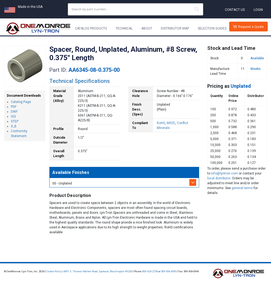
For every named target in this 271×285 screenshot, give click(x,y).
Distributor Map (175, 28)
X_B (14, 126)
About (146, 28)
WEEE (171, 123)
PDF (14, 107)
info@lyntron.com (224, 173)
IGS (13, 116)
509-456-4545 (168, 271)
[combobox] (135, 9)
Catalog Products (91, 28)
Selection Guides (212, 28)
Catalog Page (21, 102)
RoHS (161, 123)
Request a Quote (251, 27)
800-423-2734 (150, 271)
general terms (242, 188)
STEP (14, 121)
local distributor (218, 178)
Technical (124, 28)
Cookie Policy (54, 271)
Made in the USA (30, 7)
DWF (14, 112)
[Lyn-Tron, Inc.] (38, 28)
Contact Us (235, 10)
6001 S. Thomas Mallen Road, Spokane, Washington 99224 (98, 271)
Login (258, 10)
